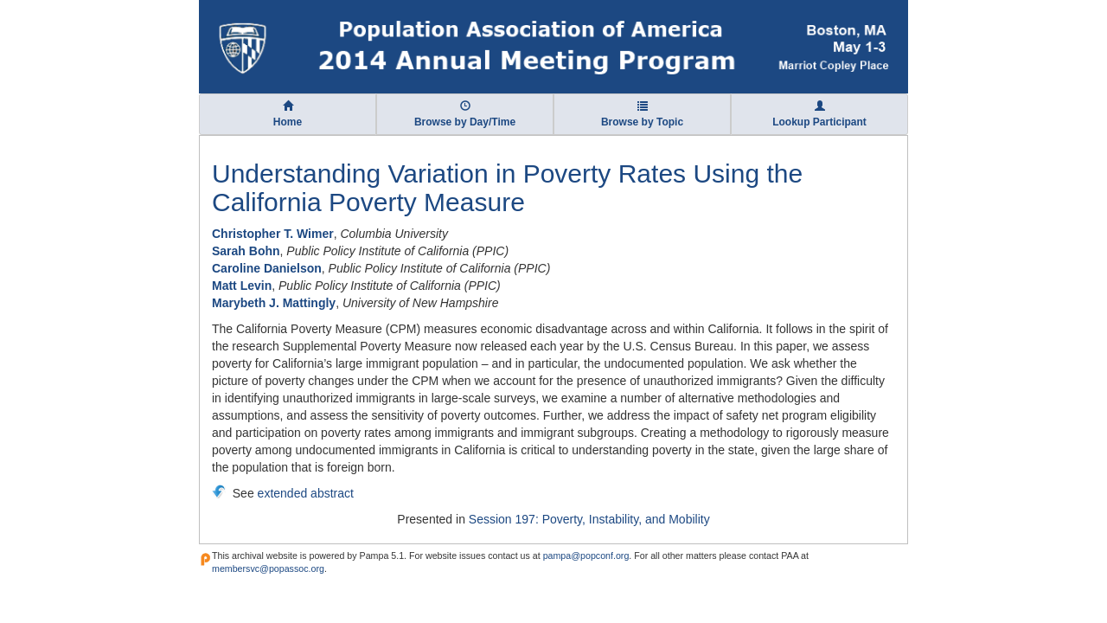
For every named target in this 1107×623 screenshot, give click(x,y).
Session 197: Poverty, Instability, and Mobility (589, 519)
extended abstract (306, 493)
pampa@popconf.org (586, 555)
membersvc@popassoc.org (268, 568)
